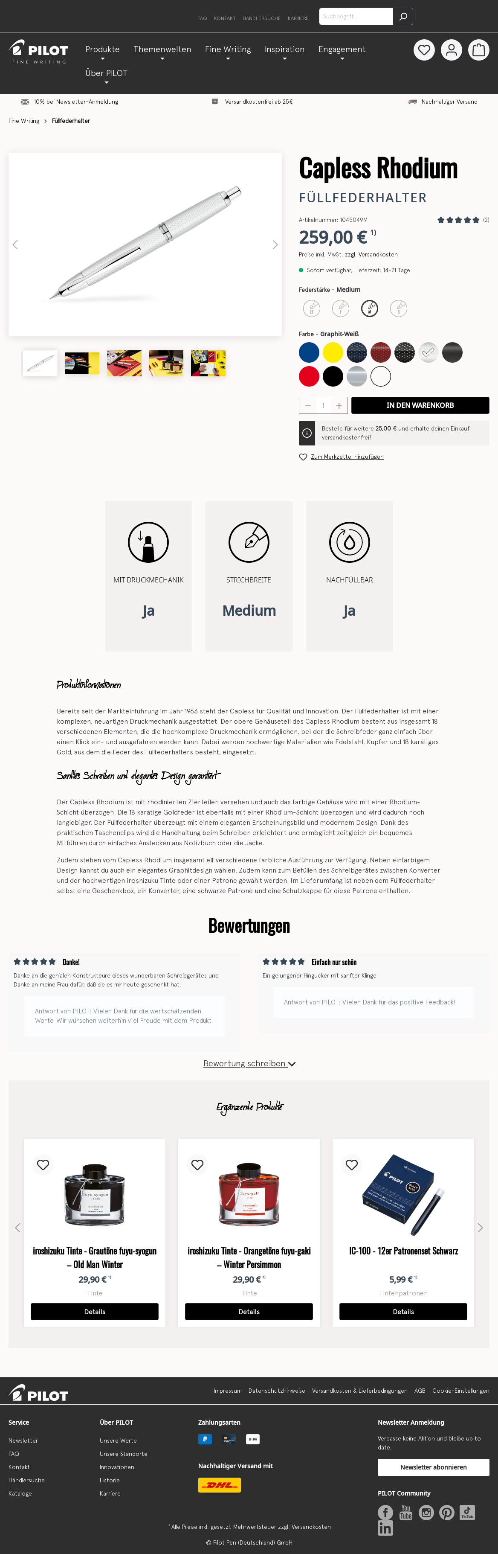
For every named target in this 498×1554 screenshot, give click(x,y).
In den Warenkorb (420, 405)
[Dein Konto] (450, 50)
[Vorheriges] (15, 245)
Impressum (228, 1390)
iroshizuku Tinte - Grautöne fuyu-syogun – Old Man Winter (94, 1257)
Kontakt (225, 18)
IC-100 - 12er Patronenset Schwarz (403, 1251)
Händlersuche (262, 18)
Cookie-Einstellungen (460, 1390)
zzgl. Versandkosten (371, 254)
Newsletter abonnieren (433, 1467)
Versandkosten (311, 1526)
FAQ (202, 18)
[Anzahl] (323, 405)
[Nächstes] (275, 245)
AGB (420, 1390)
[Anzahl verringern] (308, 405)
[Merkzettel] (422, 50)
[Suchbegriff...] (356, 16)
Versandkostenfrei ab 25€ (259, 101)
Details (94, 1311)
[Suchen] (403, 16)
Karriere (298, 18)
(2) (486, 219)
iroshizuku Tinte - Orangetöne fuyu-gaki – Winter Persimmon (249, 1257)
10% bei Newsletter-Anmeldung (76, 101)
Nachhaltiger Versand (450, 101)
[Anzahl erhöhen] (339, 405)
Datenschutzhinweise (277, 1390)
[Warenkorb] (478, 50)
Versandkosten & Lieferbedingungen (360, 1390)
